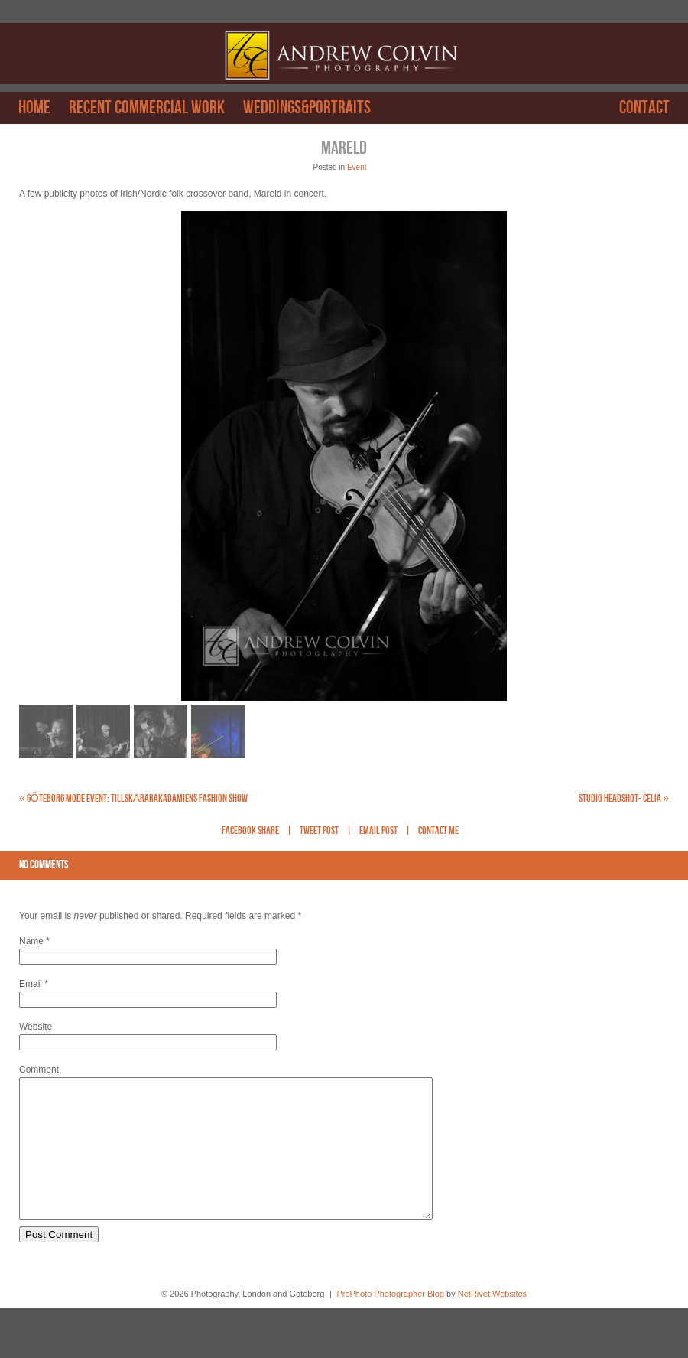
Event (357, 167)
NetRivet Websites (492, 1321)
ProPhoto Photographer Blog (390, 1321)
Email (30, 984)
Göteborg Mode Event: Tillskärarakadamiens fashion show (133, 798)
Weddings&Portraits (307, 108)
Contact (644, 108)
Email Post (378, 831)
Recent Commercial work (147, 108)
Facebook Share (250, 831)
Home (34, 108)
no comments (44, 865)
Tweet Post (319, 831)
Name (31, 941)
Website (35, 1026)
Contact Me (438, 831)
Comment (39, 1069)
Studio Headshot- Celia (624, 798)
